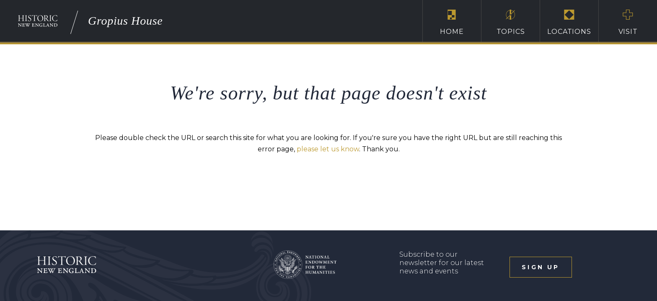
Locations (569, 22)
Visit (628, 22)
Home (452, 22)
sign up (540, 267)
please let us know (328, 149)
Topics (510, 22)
